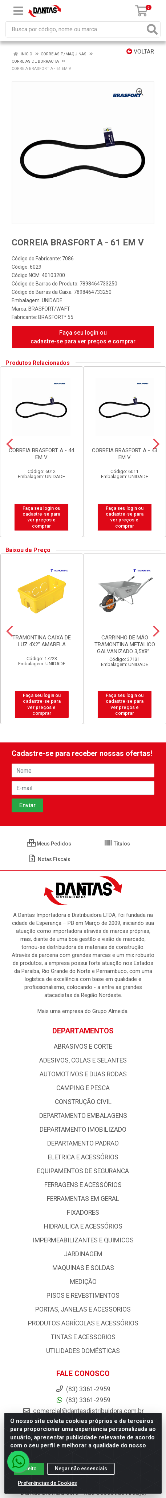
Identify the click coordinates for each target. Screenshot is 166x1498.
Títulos (117, 844)
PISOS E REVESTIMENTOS (83, 1295)
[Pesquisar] (152, 29)
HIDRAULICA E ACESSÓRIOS (83, 1226)
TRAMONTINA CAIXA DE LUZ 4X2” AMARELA (41, 641)
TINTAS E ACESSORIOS (83, 1337)
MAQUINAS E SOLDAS (83, 1268)
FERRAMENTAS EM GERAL (83, 1198)
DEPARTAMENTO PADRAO (83, 1143)
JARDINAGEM (83, 1254)
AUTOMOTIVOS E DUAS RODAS (83, 1074)
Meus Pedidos (49, 844)
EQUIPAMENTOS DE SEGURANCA (83, 1171)
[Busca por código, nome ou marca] (75, 29)
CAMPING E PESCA (83, 1088)
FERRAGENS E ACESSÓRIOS (83, 1184)
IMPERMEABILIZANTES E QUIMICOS (83, 1240)
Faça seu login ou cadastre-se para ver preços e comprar (83, 337)
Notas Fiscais (49, 859)
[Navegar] (9, 444)
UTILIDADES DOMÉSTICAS (83, 1351)
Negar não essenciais (81, 1468)
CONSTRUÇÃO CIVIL (83, 1101)
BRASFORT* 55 (55, 317)
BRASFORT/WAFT (49, 309)
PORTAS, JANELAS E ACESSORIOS (83, 1309)
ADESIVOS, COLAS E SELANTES (83, 1060)
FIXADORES (83, 1212)
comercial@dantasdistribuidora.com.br (83, 1411)
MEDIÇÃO (83, 1281)
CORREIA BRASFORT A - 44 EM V (41, 454)
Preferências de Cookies (47, 1483)
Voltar (140, 51)
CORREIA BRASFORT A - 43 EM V (124, 454)
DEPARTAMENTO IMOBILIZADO (83, 1129)
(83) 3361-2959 (83, 1400)
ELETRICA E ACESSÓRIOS (83, 1157)
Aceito (29, 1468)
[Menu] (18, 10)
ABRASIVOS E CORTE (83, 1046)
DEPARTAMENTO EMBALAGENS (83, 1115)
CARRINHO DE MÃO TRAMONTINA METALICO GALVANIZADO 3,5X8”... (124, 644)
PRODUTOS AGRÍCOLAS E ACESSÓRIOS (83, 1323)
